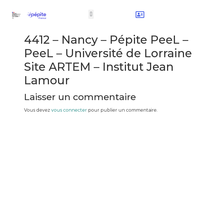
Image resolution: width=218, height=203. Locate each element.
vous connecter (69, 110)
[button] (91, 14)
